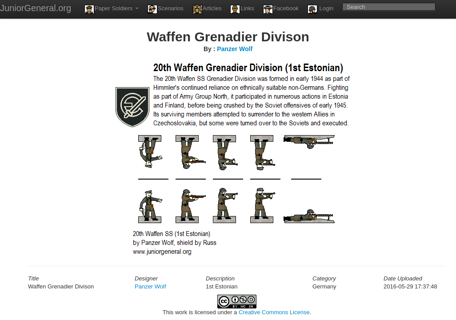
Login (320, 9)
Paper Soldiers (111, 9)
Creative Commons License (274, 312)
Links (242, 9)
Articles (207, 9)
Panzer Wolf (234, 48)
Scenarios (166, 9)
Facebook (281, 9)
